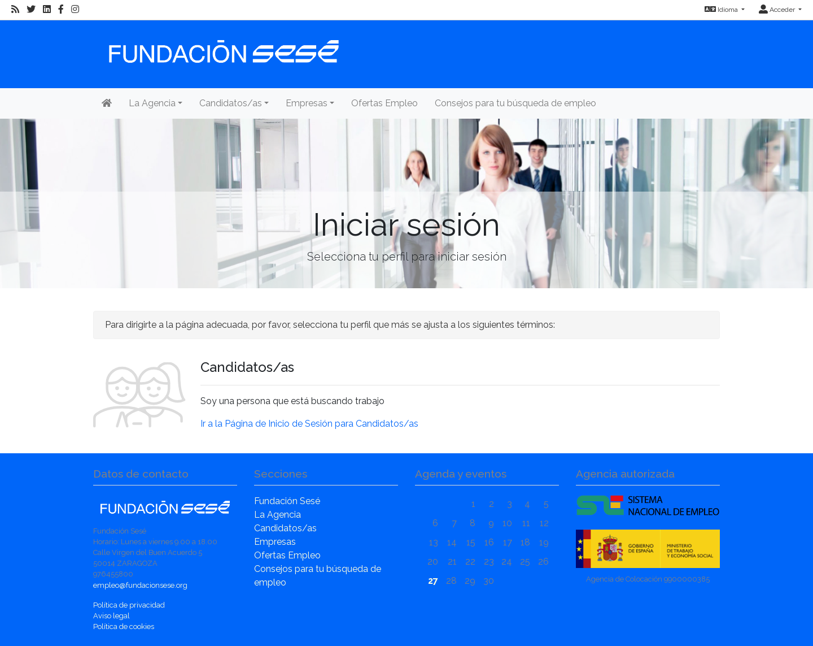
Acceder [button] (778, 10)
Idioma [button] (722, 10)
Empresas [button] (306, 103)
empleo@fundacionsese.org (140, 585)
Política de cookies (123, 626)
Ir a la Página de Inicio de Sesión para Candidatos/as (309, 423)
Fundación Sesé (287, 501)
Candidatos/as (285, 528)
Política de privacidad (129, 605)
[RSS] (15, 10)
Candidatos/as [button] (230, 103)
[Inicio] (222, 46)
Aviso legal (111, 616)
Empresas (275, 541)
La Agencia (277, 514)
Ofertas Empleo (384, 103)
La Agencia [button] (152, 103)
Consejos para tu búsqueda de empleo (515, 103)
